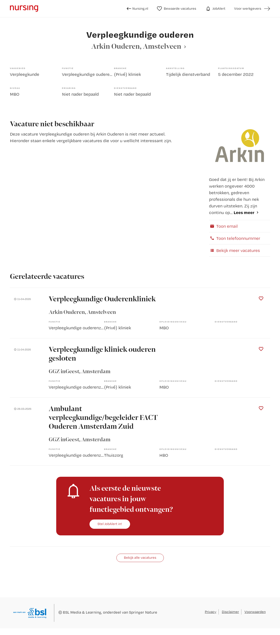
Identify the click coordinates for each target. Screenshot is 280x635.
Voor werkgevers (247, 8)
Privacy (210, 612)
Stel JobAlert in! (109, 524)
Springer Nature (143, 612)
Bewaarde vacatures (176, 8)
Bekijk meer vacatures (234, 250)
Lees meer (244, 212)
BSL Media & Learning (82, 612)
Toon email (223, 226)
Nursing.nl (137, 8)
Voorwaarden (255, 612)
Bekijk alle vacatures (140, 557)
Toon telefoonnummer (234, 238)
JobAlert (215, 8)
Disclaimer (230, 612)
